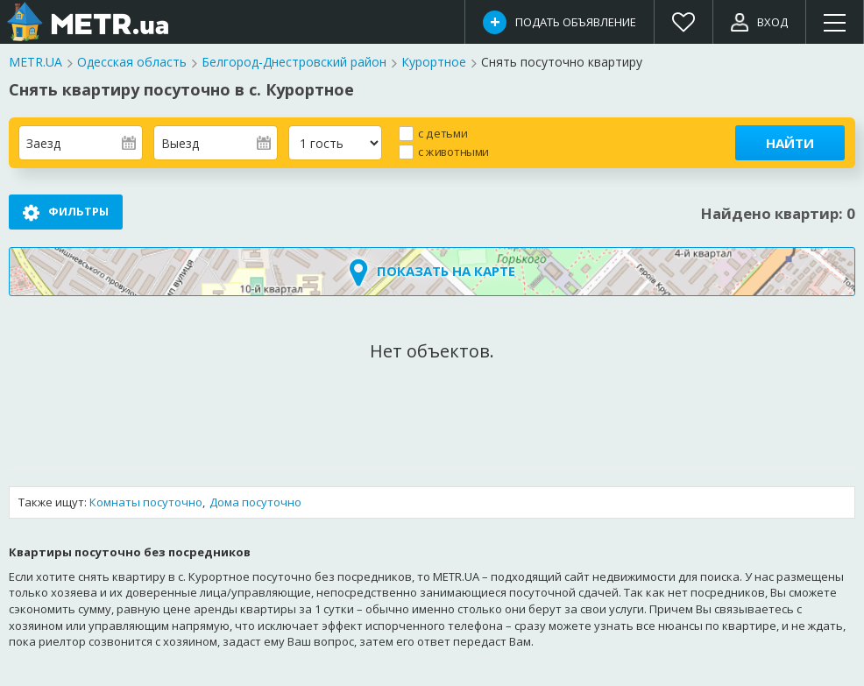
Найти (790, 143)
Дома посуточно (255, 503)
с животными (453, 151)
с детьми (442, 132)
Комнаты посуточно (145, 503)
